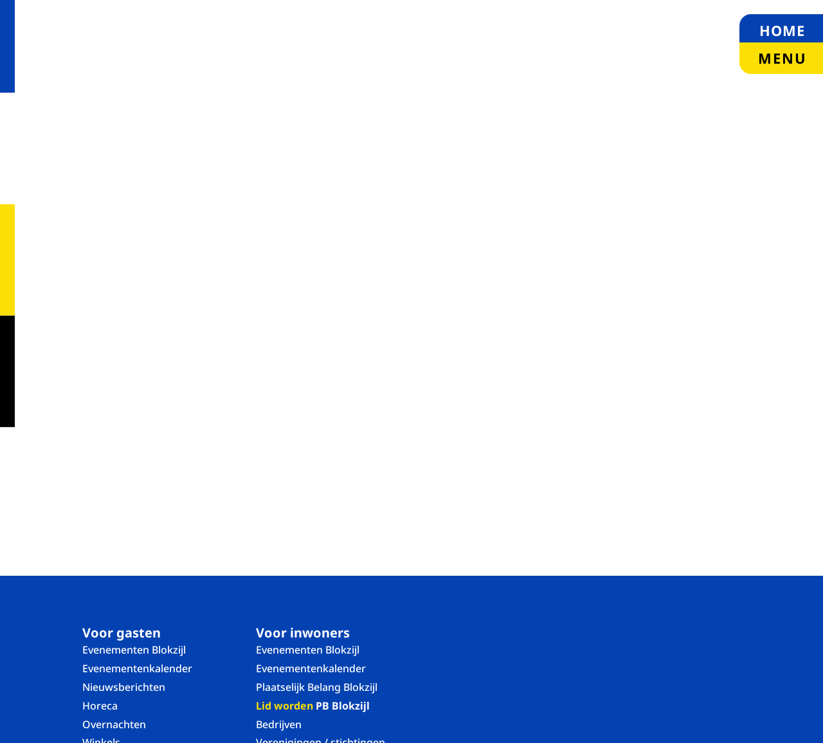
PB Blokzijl (313, 706)
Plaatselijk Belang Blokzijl (316, 687)
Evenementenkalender (137, 668)
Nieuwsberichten (123, 687)
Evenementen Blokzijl (134, 650)
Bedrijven (279, 724)
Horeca (100, 706)
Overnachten (114, 724)
